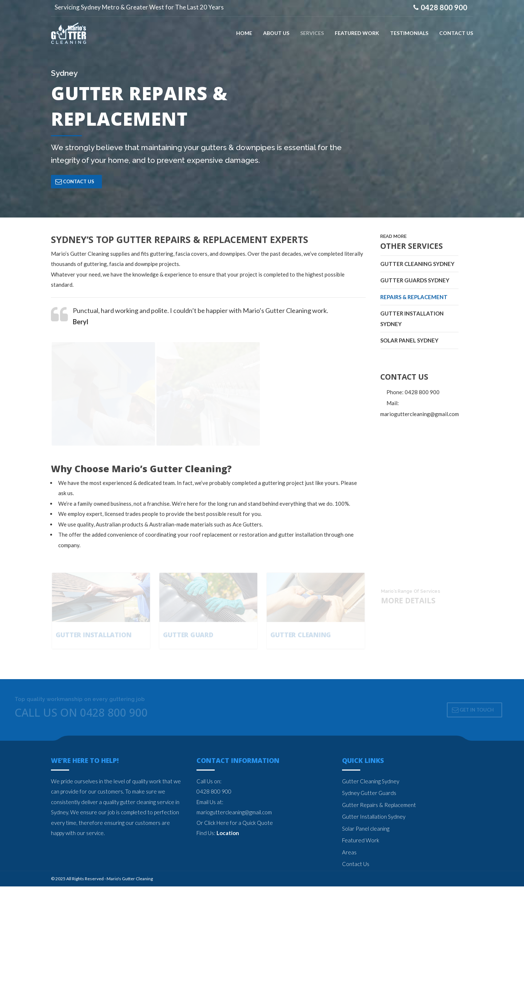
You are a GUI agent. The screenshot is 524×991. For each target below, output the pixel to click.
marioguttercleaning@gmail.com (234, 916)
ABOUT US (276, 33)
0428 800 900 (213, 896)
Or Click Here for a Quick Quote (234, 927)
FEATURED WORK (357, 33)
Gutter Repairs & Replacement (379, 909)
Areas (349, 956)
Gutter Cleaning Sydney (417, 263)
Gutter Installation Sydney (412, 318)
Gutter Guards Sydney (414, 280)
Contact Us (355, 968)
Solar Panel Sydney (409, 340)
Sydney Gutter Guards (369, 897)
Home (244, 33)
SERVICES (312, 33)
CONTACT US (456, 33)
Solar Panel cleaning (365, 933)
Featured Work (360, 944)
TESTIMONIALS (409, 33)
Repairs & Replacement (414, 296)
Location (228, 937)
